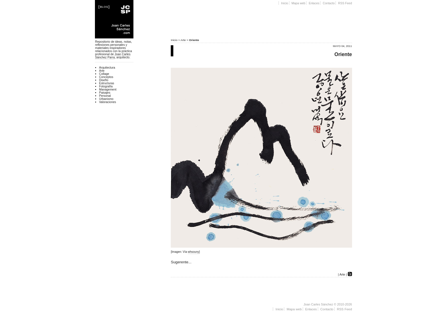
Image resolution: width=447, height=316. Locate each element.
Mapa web (298, 3)
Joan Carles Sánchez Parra (112, 56)
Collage (104, 73)
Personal (105, 95)
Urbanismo (106, 98)
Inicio (284, 3)
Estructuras (106, 83)
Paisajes (104, 92)
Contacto (329, 3)
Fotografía (106, 86)
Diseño (103, 80)
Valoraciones (107, 102)
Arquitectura (107, 67)
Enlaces (314, 3)
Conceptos (106, 77)
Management (107, 89)
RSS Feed (345, 3)
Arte (183, 40)
